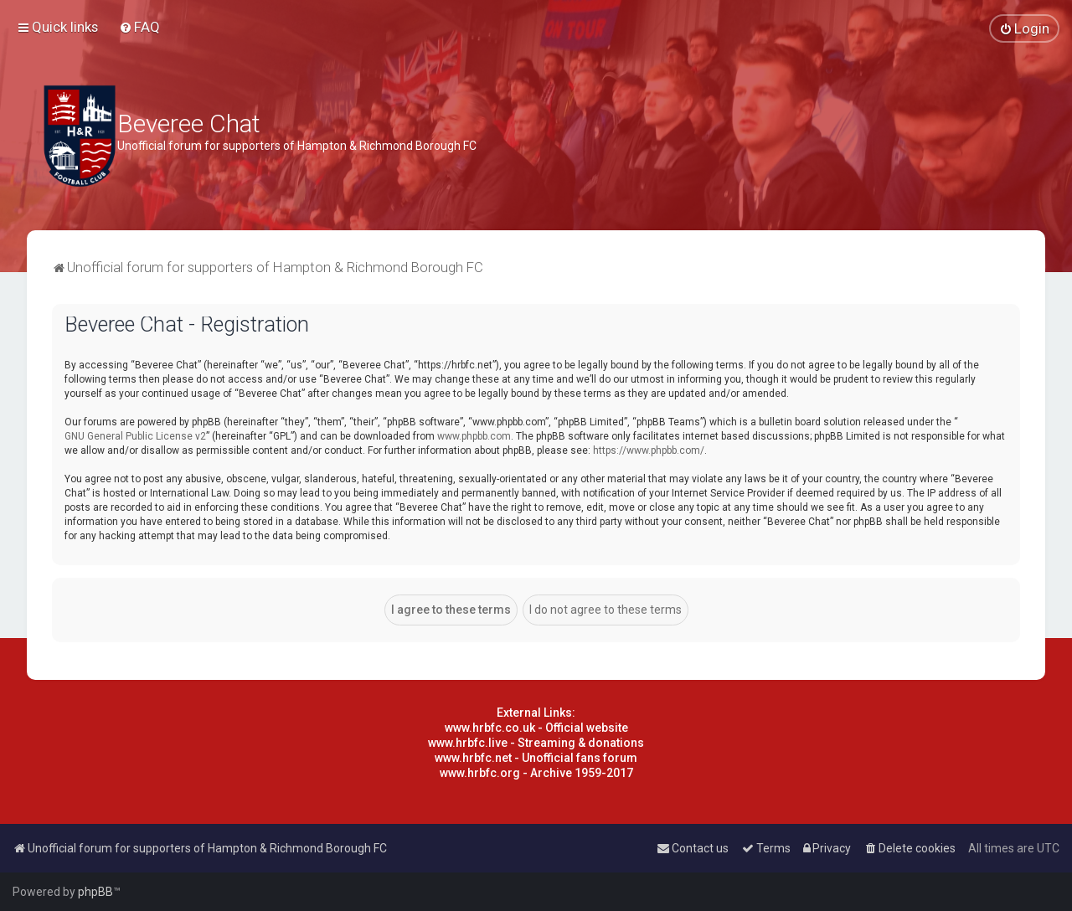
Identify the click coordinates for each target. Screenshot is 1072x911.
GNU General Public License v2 (135, 436)
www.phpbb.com (474, 436)
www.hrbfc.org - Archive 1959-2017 (536, 773)
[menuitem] (139, 26)
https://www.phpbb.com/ (648, 450)
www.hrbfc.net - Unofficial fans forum (536, 757)
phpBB (95, 891)
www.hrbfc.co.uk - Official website (536, 727)
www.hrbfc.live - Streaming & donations (536, 742)
